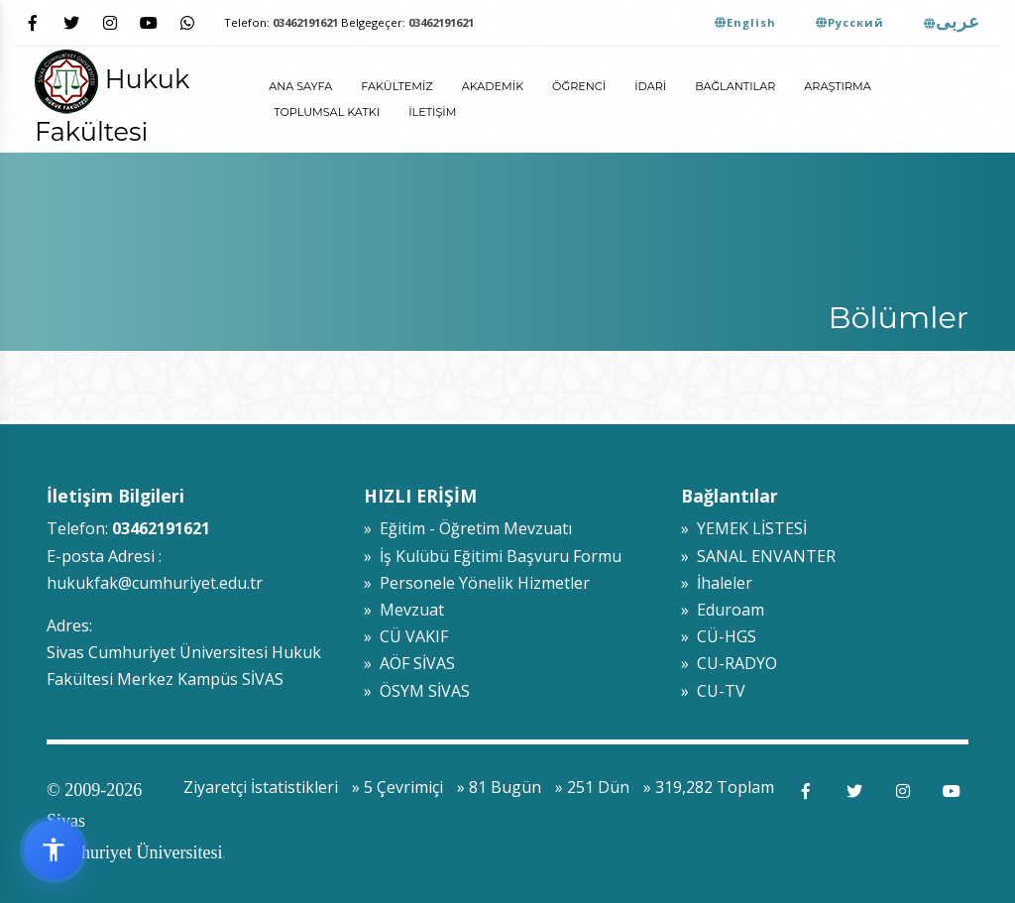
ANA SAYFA (300, 86)
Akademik (492, 86)
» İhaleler (716, 583)
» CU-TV (713, 691)
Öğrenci (579, 86)
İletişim (432, 112)
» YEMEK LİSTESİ (744, 528)
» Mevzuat (404, 610)
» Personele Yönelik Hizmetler (477, 583)
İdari (650, 86)
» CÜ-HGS (718, 636)
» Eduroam (722, 610)
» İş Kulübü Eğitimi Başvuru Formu (492, 556)
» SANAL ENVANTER (758, 556)
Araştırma (837, 86)
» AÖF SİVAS (409, 663)
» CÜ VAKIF (406, 636)
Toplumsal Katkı (327, 112)
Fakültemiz (396, 86)
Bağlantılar (735, 86)
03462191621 (305, 22)
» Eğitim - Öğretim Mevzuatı (468, 528)
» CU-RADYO (729, 663)
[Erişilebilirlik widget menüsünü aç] (53, 849)
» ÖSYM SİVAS (417, 691)
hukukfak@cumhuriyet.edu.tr (155, 583)
